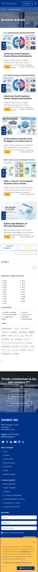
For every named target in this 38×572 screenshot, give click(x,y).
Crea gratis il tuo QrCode (11, 506)
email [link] (21, 336)
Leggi (7, 67)
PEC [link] (3, 350)
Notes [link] (33, 346)
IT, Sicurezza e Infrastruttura (12, 495)
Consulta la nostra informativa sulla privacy (17, 563)
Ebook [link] (16, 336)
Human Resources (9, 484)
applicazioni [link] (5, 332)
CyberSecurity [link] (23, 332)
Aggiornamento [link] (25, 328)
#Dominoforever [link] (7, 328)
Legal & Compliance (9, 487)
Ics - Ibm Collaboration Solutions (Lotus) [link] (13, 343)
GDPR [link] (26, 336)
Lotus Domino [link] (6, 346)
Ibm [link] (12, 339)
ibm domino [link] (18, 339)
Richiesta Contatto (19, 397)
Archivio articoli (8, 459)
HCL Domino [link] (5, 339)
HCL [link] (31, 336)
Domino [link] (4, 336)
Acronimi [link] (16, 328)
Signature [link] (30, 350)
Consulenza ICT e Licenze (11, 503)
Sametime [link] (15, 350)
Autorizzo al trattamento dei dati (12, 533)
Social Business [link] (6, 354)
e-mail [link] (10, 336)
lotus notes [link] (15, 346)
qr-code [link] (8, 350)
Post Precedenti (25, 252)
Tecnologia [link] (16, 354)
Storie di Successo (9, 463)
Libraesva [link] (29, 343)
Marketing (6, 491)
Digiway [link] (31, 332)
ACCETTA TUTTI (26, 568)
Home (3, 9)
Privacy (5, 470)
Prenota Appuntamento (19, 403)
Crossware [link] (14, 332)
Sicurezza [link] (23, 350)
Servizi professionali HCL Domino (14, 499)
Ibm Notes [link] (27, 339)
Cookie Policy (7, 466)
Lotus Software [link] (25, 346)
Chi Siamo (27, 3)
